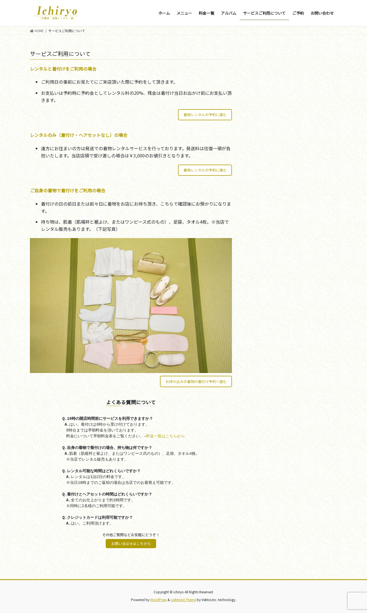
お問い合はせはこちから (131, 543)
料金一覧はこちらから (165, 436)
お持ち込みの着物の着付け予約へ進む (196, 381)
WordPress (158, 599)
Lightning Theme (183, 599)
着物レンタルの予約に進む (205, 114)
